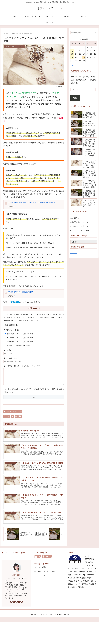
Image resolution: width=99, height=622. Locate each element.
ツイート (73, 253)
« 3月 (72, 66)
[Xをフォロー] (14, 606)
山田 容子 (16, 580)
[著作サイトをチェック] (11, 606)
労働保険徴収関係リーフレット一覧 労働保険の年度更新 (31, 202)
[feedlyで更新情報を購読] (19, 606)
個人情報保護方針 (41, 572)
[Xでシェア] (5, 419)
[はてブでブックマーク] (12, 419)
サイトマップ (40, 580)
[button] (20, 419)
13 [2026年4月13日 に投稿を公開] (72, 54)
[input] (83, 32)
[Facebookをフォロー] (16, 606)
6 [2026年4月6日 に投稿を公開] (72, 51)
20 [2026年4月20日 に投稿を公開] (72, 57)
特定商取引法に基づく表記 (45, 576)
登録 (75, 98)
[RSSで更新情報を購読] (21, 606)
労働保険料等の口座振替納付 (20, 292)
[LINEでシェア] (16, 419)
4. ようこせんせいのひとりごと (13, 414)
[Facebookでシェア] (8, 419)
